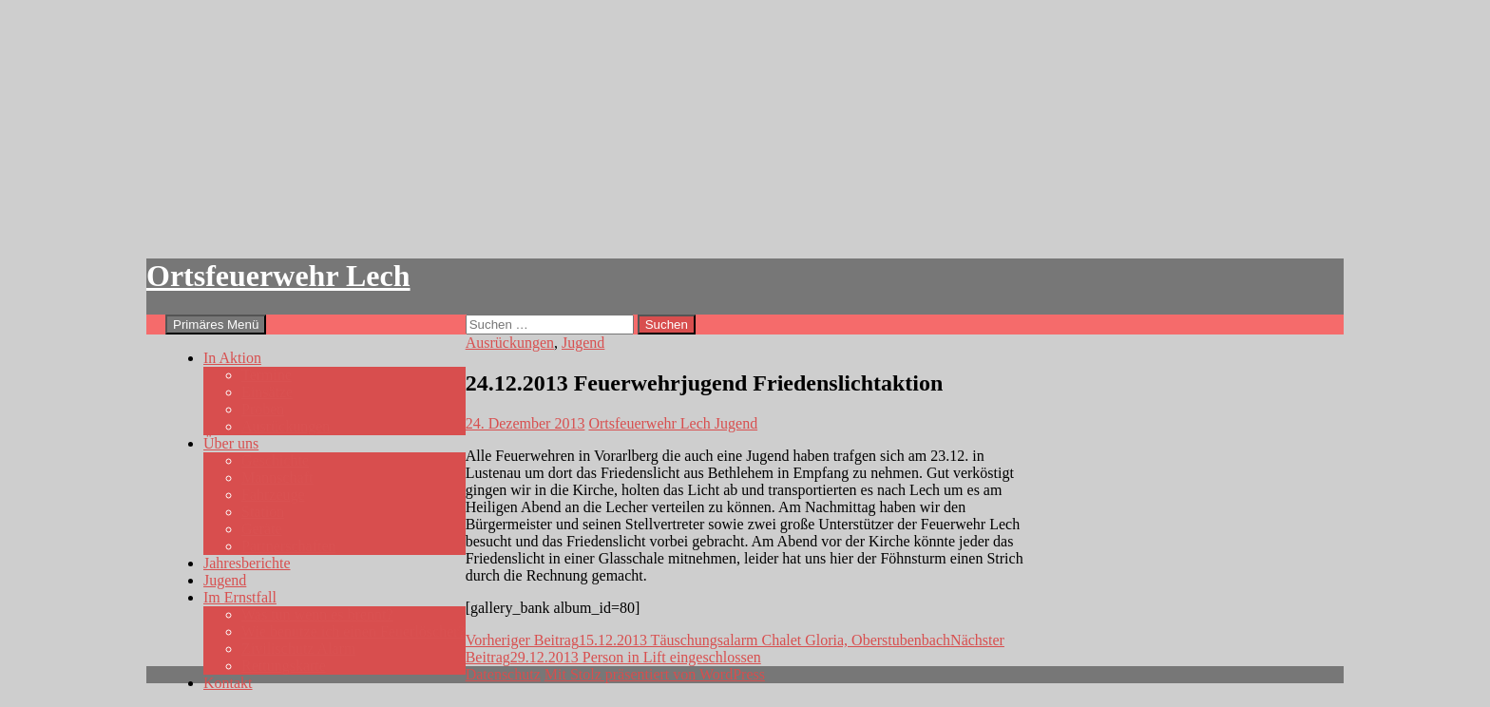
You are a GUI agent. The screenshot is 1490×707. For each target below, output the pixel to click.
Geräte (261, 529)
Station (262, 512)
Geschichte (275, 460)
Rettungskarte (283, 666)
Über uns (230, 443)
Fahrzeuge (273, 495)
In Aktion (232, 358)
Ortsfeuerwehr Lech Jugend (672, 423)
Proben (262, 409)
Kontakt (228, 683)
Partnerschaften (288, 546)
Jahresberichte (247, 563)
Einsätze (267, 392)
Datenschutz (503, 674)
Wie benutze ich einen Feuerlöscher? (353, 631)
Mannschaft (277, 477)
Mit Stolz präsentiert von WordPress (654, 674)
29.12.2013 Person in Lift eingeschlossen (735, 648)
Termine (266, 375)
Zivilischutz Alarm (298, 648)
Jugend (224, 580)
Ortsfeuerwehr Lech (278, 275)
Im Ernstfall (240, 597)
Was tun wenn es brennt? (317, 614)
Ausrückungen (285, 426)
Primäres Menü (215, 324)
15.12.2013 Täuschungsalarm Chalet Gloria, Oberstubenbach (708, 640)
